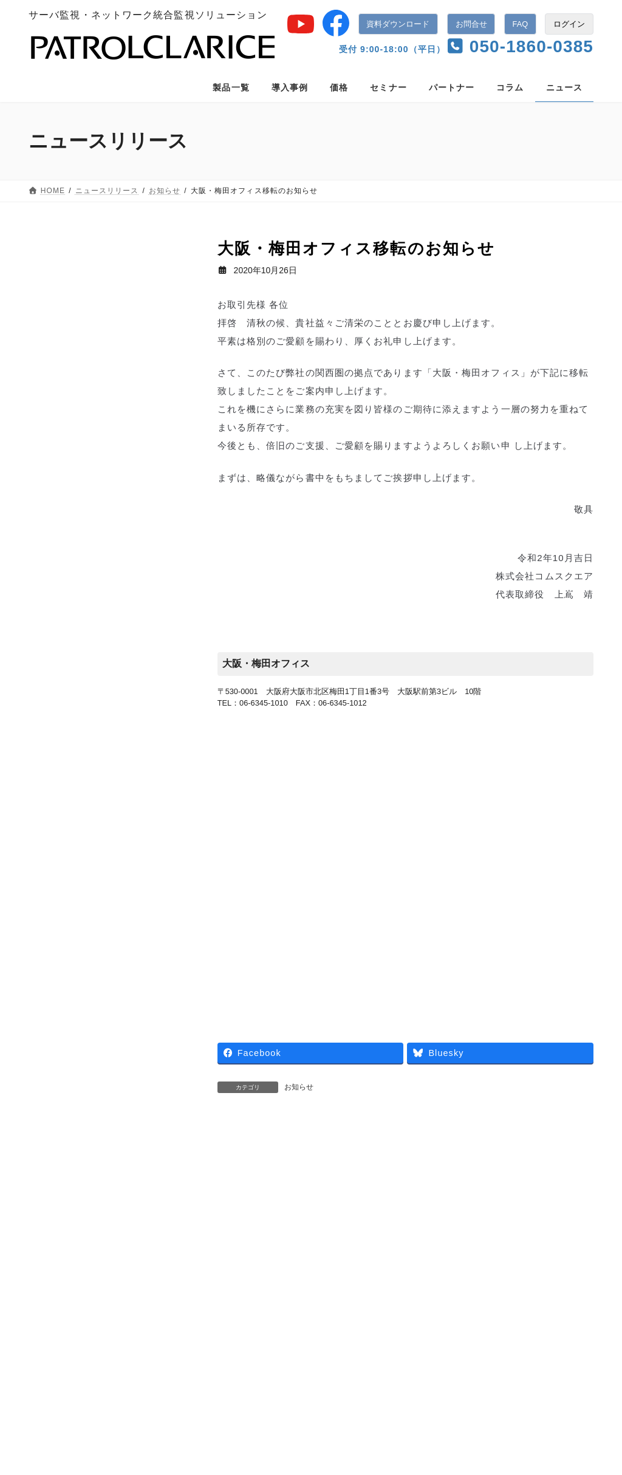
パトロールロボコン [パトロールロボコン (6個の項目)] (71, 1154)
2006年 (52, 840)
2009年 (52, 753)
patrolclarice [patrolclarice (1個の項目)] (58, 1067)
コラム (326, 1264)
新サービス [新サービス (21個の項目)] (57, 1189)
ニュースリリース (394, 1264)
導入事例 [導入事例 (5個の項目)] (123, 1172)
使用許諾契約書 (67, 1278)
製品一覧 (56, 1264)
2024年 (52, 324)
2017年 (52, 525)
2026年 (52, 266)
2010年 (52, 725)
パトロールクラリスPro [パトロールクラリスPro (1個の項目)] (77, 1119)
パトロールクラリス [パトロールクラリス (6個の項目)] (71, 1102)
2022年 (52, 381)
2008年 (52, 782)
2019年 (52, 467)
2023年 (52, 353)
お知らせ (298, 1087)
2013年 (52, 639)
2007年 (52, 811)
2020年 (52, 438)
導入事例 (112, 1264)
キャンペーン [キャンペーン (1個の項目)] (61, 1084)
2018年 (52, 495)
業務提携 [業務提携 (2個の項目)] (53, 1206)
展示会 (50, 937)
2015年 (52, 582)
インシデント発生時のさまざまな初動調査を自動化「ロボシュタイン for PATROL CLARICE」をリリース (317, 1165)
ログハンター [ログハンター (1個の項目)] (145, 1154)
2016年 (52, 553)
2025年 (52, 295)
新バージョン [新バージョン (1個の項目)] (116, 1189)
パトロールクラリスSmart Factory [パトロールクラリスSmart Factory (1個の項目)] (94, 1137)
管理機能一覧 (254, 1378)
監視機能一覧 (254, 1353)
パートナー (270, 1264)
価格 (161, 1264)
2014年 (52, 610)
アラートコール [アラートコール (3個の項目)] (122, 1067)
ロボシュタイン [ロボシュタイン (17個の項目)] (64, 1172)
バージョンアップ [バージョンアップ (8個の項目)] (130, 1084)
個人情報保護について (490, 1264)
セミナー (55, 966)
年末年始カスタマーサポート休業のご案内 (488, 1164)
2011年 (52, 696)
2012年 (52, 668)
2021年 (52, 410)
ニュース (55, 909)
